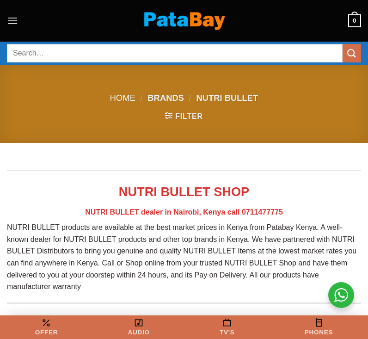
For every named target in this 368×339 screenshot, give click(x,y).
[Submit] (352, 53)
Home (122, 98)
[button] (12, 20)
